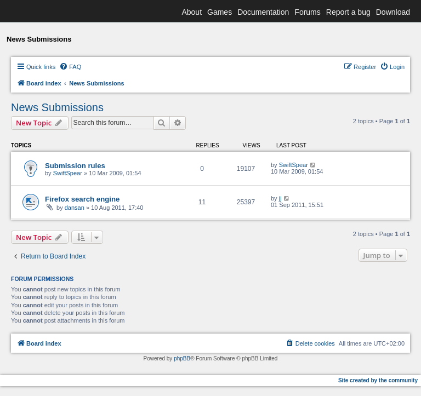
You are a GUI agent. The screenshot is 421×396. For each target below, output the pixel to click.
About (191, 12)
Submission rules (75, 166)
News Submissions (57, 107)
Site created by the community (378, 380)
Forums (307, 12)
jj (280, 198)
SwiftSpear (67, 173)
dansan (74, 207)
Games (219, 12)
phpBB (182, 358)
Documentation (263, 12)
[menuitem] (70, 66)
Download (393, 12)
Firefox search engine (82, 199)
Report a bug (348, 12)
